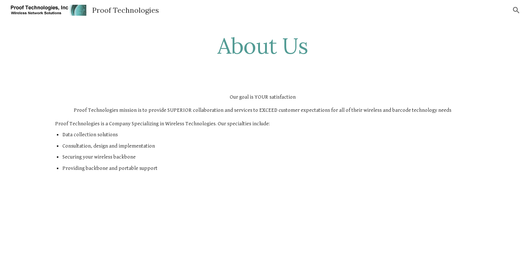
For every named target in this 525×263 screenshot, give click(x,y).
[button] (516, 10)
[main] (262, 46)
